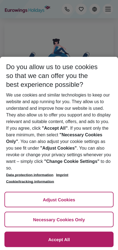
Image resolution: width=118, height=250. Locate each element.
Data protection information (29, 175)
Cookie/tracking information (30, 181)
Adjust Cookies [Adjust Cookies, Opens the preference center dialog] (59, 200)
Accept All (59, 240)
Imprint (62, 175)
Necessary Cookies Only (59, 220)
